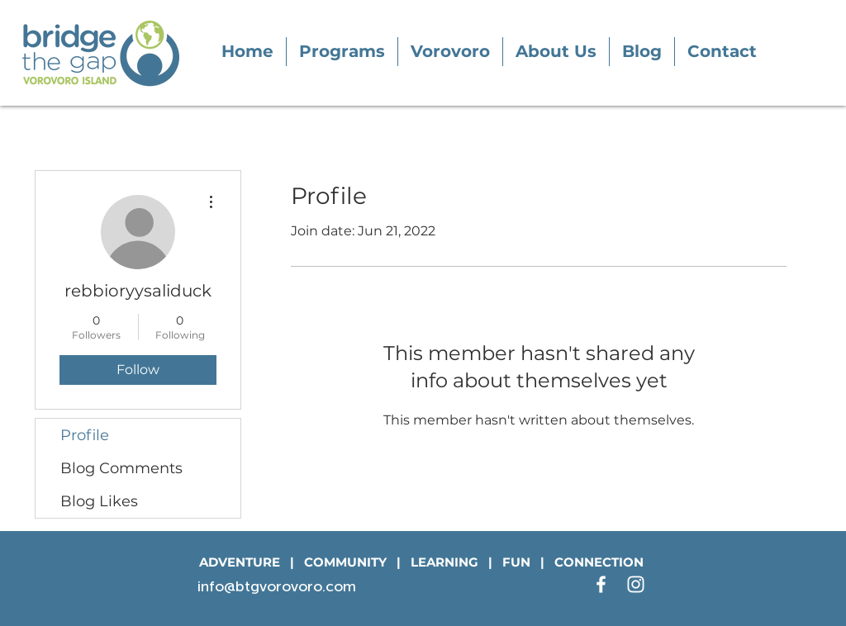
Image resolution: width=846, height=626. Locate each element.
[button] (342, 51)
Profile (84, 435)
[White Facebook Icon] (601, 584)
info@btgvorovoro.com (276, 586)
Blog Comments (121, 468)
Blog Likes (99, 501)
